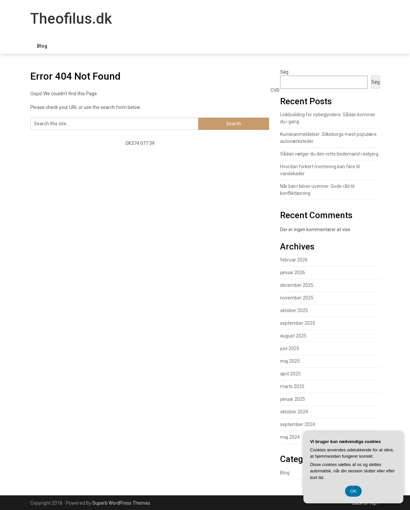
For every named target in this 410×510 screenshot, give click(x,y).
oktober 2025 (294, 310)
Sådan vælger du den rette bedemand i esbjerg (329, 154)
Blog (42, 46)
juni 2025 (289, 348)
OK (353, 491)
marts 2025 (292, 386)
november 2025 (296, 297)
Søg (284, 72)
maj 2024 (290, 437)
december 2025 (296, 285)
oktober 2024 (294, 411)
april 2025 (290, 373)
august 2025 (293, 335)
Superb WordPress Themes (121, 503)
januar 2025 (292, 399)
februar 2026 (294, 259)
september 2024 (297, 424)
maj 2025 (290, 361)
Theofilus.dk (71, 18)
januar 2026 (292, 272)
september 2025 (297, 323)
